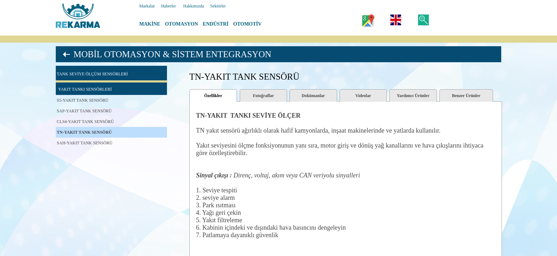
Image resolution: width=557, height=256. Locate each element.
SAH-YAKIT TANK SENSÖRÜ (85, 142)
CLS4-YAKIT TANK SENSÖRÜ (85, 121)
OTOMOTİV (247, 24)
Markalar (147, 6)
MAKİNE (149, 24)
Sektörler (218, 6)
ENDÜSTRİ (215, 24)
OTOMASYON (181, 24)
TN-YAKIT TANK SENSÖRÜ (84, 132)
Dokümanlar (313, 95)
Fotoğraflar (263, 95)
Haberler (168, 6)
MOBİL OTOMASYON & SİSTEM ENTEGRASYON (172, 54)
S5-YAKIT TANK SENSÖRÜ (82, 100)
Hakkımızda (193, 6)
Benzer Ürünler (466, 95)
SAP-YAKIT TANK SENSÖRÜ (84, 110)
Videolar (363, 95)
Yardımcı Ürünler (413, 95)
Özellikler (213, 95)
